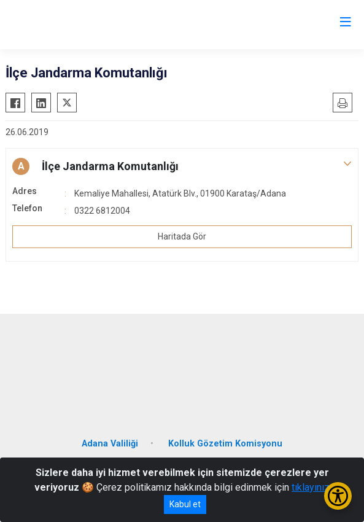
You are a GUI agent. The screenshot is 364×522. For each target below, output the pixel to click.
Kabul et (185, 504)
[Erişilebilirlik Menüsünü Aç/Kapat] (338, 496)
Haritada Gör (182, 236)
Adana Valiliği (110, 443)
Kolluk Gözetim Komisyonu (225, 443)
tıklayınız (311, 487)
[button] (182, 166)
